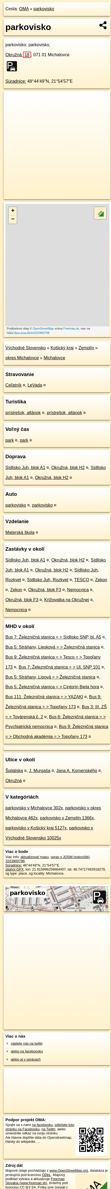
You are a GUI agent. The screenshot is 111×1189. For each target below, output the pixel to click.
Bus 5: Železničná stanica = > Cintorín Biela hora (52, 687)
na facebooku (42, 1125)
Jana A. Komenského (76, 770)
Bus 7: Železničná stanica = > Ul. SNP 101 (59, 667)
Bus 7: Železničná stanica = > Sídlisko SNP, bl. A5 (53, 637)
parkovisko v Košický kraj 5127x (36, 828)
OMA (24, 8)
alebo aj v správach (26, 1059)
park (9, 440)
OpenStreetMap (43, 328)
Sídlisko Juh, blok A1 (25, 467)
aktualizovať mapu (35, 857)
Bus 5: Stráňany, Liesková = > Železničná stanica (52, 647)
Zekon (101, 579)
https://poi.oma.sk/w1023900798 (28, 332)
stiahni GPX (14, 869)
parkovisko (43, 8)
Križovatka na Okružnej (66, 599)
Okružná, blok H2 (68, 467)
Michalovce (54, 358)
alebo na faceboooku (27, 1051)
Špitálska (14, 770)
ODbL (46, 1175)
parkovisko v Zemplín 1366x (67, 818)
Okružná (18, 55)
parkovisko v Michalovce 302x (34, 808)
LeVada (35, 385)
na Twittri (48, 1129)
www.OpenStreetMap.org (68, 1170)
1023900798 (15, 861)
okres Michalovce (22, 358)
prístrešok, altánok (23, 412)
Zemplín (86, 348)
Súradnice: (15, 81)
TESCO (81, 579)
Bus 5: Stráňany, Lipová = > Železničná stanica (50, 677)
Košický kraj (62, 348)
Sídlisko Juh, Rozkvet (47, 579)
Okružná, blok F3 (44, 589)
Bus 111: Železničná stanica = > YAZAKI (44, 697)
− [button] (13, 219)
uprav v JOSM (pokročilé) (70, 857)
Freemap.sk (71, 328)
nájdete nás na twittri (26, 1043)
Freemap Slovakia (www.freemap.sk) (35, 1181)
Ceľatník (13, 385)
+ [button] (13, 211)
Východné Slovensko (25, 348)
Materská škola (20, 532)
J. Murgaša (39, 770)
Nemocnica (78, 589)
